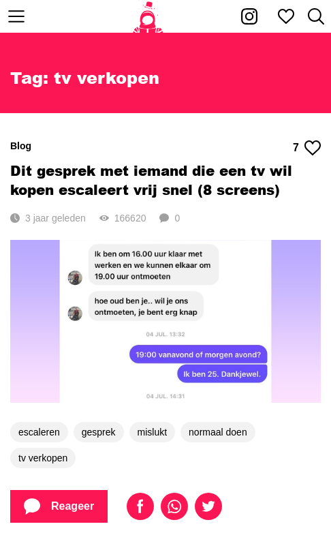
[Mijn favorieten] (286, 16)
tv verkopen (42, 458)
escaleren (39, 432)
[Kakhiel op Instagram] (249, 16)
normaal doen (218, 432)
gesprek (99, 432)
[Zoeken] (316, 16)
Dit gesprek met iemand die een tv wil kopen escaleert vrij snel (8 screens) (151, 180)
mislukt (153, 432)
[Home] (148, 16)
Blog (20, 145)
